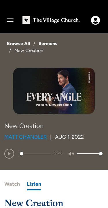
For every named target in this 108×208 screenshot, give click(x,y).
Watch (12, 184)
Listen (34, 184)
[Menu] (10, 20)
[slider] (35, 153)
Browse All (18, 43)
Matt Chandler (25, 137)
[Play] (9, 154)
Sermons (48, 43)
